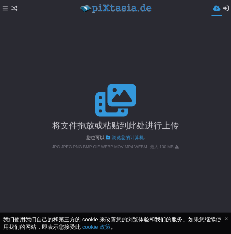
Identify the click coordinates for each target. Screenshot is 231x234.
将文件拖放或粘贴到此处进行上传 (115, 125)
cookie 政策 (96, 227)
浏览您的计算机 (125, 137)
